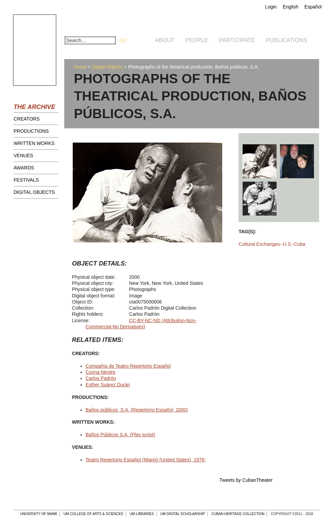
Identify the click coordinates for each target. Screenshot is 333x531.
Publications (286, 40)
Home (80, 67)
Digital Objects (34, 192)
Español (313, 7)
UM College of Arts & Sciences (93, 514)
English (290, 7)
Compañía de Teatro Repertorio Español (128, 366)
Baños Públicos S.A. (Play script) (120, 434)
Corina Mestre (101, 372)
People (196, 40)
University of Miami (38, 514)
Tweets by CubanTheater (246, 480)
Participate (237, 40)
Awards (24, 167)
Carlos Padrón (101, 378)
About (165, 40)
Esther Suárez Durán (108, 384)
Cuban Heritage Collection (237, 514)
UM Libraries (142, 514)
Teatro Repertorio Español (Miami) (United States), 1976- (146, 459)
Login (271, 7)
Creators (27, 119)
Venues (23, 155)
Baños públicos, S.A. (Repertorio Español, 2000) (137, 410)
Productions (31, 131)
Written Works (34, 143)
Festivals (26, 180)
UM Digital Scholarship (182, 514)
